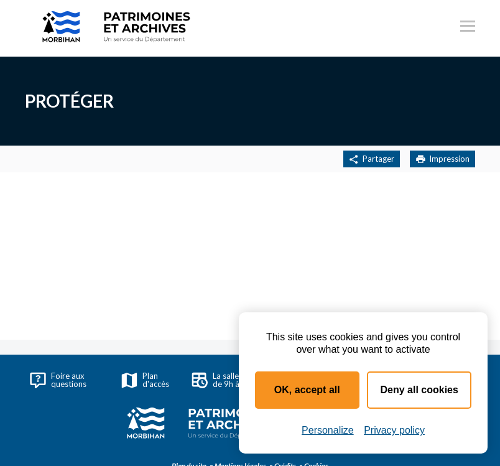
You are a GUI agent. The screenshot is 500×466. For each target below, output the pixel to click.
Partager (371, 159)
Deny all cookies (419, 389)
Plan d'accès (145, 380)
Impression (442, 159)
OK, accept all (307, 389)
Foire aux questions (58, 380)
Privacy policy (394, 430)
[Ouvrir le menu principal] (467, 28)
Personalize (328, 430)
